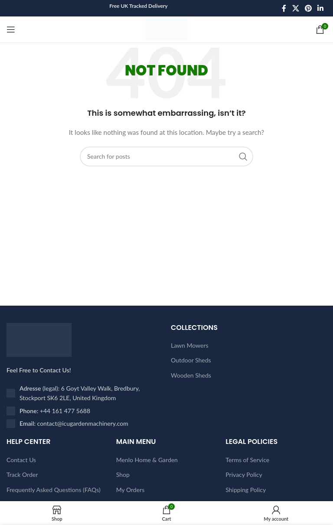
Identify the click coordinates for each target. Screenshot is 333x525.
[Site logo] (166, 29)
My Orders (130, 489)
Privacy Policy (243, 474)
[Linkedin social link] (320, 8)
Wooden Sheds (191, 375)
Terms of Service (247, 459)
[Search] (166, 156)
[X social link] (295, 8)
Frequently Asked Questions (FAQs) (54, 489)
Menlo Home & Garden (147, 459)
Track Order (22, 474)
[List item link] (84, 411)
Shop (123, 474)
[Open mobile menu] (11, 29)
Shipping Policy (245, 489)
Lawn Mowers (190, 345)
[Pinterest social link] (308, 8)
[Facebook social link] (284, 8)
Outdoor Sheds (191, 360)
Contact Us (21, 459)
